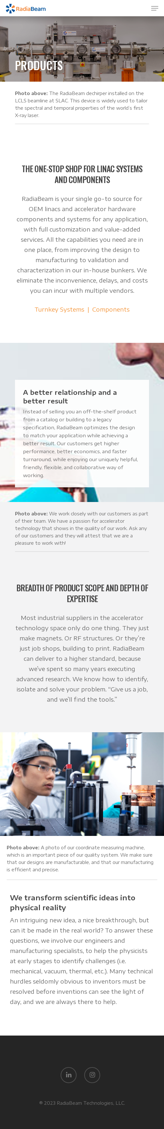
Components (111, 309)
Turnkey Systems (59, 309)
